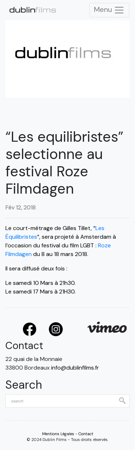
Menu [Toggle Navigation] (109, 10)
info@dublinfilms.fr (75, 367)
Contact (85, 433)
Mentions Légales (58, 433)
